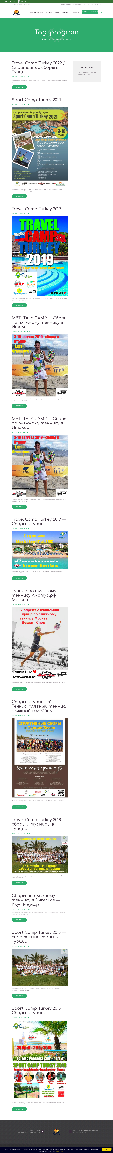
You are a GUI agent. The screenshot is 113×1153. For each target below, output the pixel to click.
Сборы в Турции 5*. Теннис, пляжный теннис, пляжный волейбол (39, 706)
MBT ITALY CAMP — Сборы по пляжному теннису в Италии (39, 322)
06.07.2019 (14, 432)
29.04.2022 (15, 77)
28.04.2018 (14, 1018)
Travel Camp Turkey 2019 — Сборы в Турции (39, 521)
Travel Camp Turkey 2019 (36, 209)
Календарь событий (90, 12)
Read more (19, 87)
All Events (53, 39)
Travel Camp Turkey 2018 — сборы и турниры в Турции (39, 824)
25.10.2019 (14, 214)
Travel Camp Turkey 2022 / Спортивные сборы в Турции (38, 67)
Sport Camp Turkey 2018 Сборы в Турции (36, 1011)
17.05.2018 (14, 946)
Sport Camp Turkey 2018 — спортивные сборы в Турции (39, 937)
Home (44, 39)
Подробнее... (59, 1151)
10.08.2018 (14, 909)
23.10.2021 (14, 105)
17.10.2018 (14, 834)
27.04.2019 (14, 529)
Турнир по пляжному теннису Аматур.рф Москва (34, 595)
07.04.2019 (14, 605)
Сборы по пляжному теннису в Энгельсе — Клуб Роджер (36, 900)
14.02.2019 (14, 716)
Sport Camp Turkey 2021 (36, 100)
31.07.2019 (14, 332)
